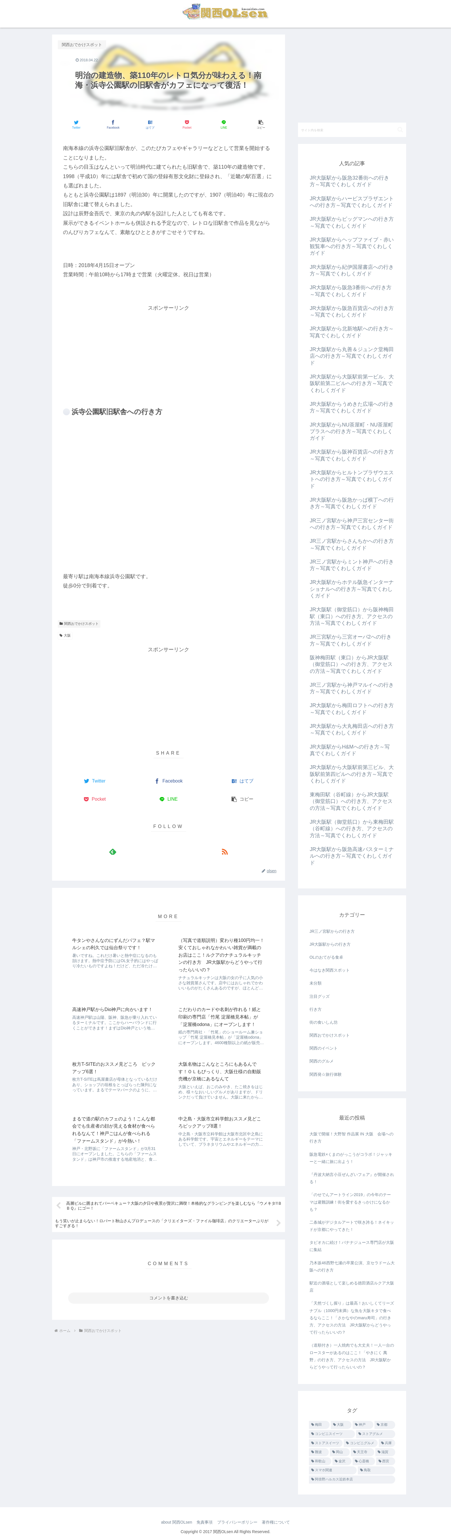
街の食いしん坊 (323, 1022)
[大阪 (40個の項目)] (341, 1425)
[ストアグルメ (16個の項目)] (375, 1434)
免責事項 (204, 1522)
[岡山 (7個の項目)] (340, 1452)
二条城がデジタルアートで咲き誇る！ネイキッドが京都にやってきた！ (351, 1226)
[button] (260, 124)
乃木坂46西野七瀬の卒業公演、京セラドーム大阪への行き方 (352, 1266)
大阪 (65, 635)
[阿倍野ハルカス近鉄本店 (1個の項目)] (352, 1480)
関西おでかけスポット (79, 624)
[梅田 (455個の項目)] (319, 1425)
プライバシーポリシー (238, 1522)
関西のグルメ (321, 1061)
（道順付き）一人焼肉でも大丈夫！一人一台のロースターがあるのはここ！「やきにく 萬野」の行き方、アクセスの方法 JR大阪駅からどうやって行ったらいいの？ (351, 1356)
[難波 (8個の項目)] (319, 1452)
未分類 (315, 983)
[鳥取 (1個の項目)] (376, 1470)
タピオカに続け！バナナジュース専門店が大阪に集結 (351, 1246)
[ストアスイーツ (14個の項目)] (326, 1443)
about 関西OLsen (174, 1522)
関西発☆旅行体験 (325, 1074)
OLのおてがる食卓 (326, 957)
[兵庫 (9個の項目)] (387, 1443)
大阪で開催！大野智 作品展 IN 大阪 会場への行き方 (351, 1137)
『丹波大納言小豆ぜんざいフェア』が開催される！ (351, 1178)
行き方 (315, 1009)
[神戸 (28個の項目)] (363, 1425)
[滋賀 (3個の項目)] (385, 1452)
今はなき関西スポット (329, 970)
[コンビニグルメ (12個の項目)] (360, 1443)
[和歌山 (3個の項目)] (320, 1461)
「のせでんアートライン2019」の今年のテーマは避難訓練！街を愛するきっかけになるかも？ (350, 1201)
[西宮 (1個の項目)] (385, 1461)
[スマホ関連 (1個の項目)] (333, 1470)
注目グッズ (319, 996)
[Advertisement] (168, 353)
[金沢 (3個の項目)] (341, 1461)
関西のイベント (323, 1048)
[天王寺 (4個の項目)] (362, 1452)
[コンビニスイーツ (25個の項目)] (332, 1434)
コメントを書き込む (168, 1234)
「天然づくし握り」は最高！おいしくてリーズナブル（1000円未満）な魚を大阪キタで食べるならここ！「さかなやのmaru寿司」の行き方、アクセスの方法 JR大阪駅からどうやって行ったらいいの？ (351, 1318)
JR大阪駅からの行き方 (330, 944)
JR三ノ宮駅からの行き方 (332, 931)
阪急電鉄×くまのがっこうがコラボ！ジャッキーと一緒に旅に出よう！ (350, 1158)
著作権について (278, 1522)
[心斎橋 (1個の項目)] (364, 1461)
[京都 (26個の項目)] (384, 1425)
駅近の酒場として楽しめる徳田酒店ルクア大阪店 (351, 1286)
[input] (352, 130)
